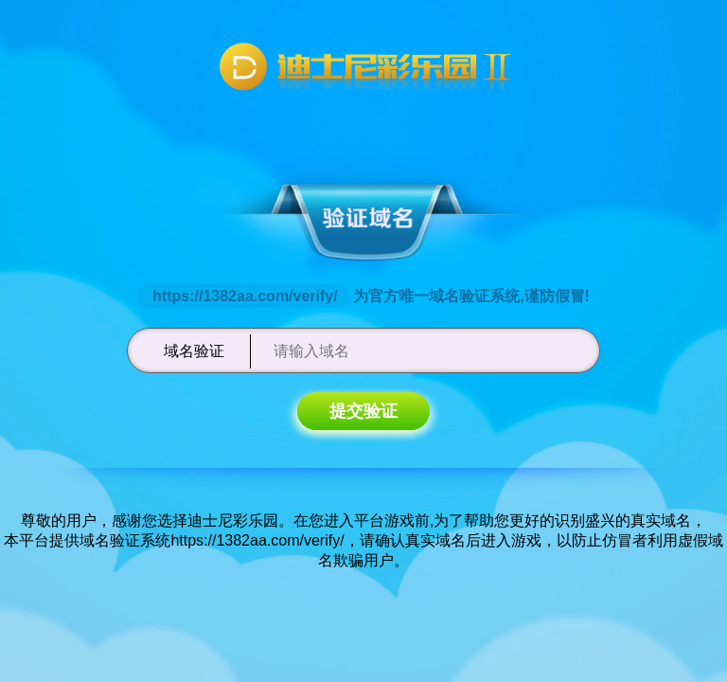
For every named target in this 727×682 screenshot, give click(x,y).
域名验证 (194, 351)
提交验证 (363, 411)
